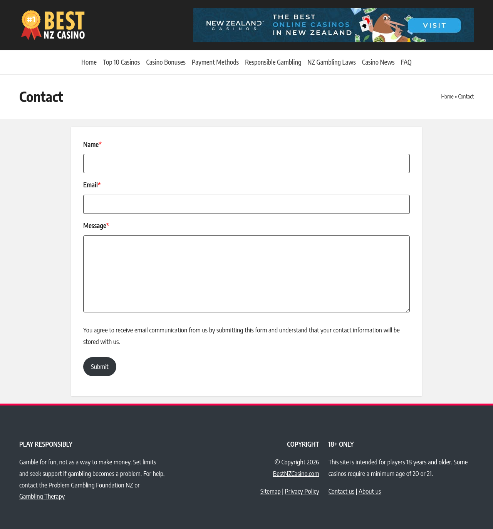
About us (370, 491)
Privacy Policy (302, 491)
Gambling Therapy (42, 496)
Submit (100, 366)
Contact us (342, 491)
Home (447, 96)
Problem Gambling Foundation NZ (91, 485)
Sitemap (270, 491)
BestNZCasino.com (296, 473)
